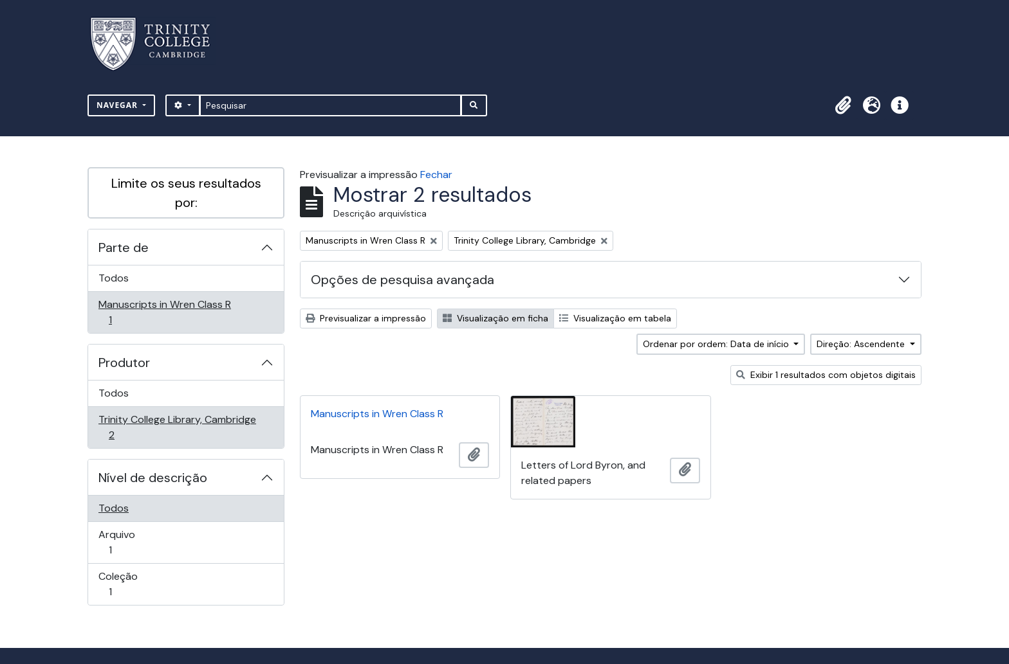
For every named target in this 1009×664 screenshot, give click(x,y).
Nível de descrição (152, 477)
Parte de (123, 247)
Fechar (436, 174)
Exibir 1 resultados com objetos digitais (826, 375)
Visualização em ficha (495, 318)
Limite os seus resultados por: (186, 193)
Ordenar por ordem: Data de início (717, 344)
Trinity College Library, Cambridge (177, 427)
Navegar (118, 105)
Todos (113, 278)
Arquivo (128, 542)
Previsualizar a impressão (366, 318)
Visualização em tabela (615, 318)
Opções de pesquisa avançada (402, 279)
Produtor (124, 362)
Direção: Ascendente (862, 344)
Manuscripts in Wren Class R (164, 312)
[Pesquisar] (330, 105)
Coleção (128, 584)
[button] (843, 105)
